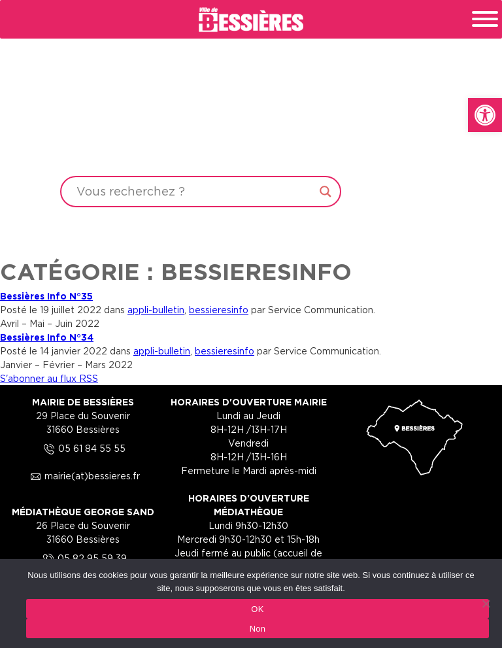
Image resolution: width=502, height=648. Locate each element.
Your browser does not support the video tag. (251, 125)
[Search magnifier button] (325, 191)
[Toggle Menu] (485, 19)
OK (257, 609)
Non (258, 629)
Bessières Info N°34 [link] (46, 337)
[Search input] (194, 191)
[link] (485, 115)
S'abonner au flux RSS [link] (49, 378)
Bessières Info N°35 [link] (46, 296)
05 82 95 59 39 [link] (83, 558)
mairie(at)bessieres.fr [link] (83, 476)
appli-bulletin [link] (155, 310)
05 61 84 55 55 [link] (83, 448)
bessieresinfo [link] (218, 310)
